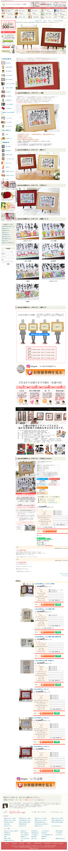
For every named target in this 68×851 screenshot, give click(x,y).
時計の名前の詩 (6, 71)
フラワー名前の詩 (6, 75)
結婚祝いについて (5, 228)
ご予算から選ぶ (7, 823)
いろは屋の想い (14, 843)
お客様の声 (48, 7)
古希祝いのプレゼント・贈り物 (24, 818)
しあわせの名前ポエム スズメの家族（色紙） (45, 609)
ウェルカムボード (6, 126)
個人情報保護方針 (47, 843)
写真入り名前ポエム (59, 830)
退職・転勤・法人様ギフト (9, 822)
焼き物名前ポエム (7, 832)
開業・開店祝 (6, 146)
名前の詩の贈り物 (6, 58)
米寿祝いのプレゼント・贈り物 (9, 820)
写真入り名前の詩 (6, 79)
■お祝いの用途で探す (32, 22)
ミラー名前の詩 (6, 95)
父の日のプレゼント (22, 825)
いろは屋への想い (16, 7)
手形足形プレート (6, 138)
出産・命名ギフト (6, 130)
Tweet (52, 539)
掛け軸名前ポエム (7, 834)
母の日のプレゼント (7, 825)
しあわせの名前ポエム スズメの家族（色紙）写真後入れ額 (48, 637)
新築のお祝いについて (6, 236)
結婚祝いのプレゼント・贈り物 (40, 820)
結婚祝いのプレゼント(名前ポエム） (41, 22)
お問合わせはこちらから (34, 848)
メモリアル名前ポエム (25, 834)
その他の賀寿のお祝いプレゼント (25, 820)
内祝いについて (5, 240)
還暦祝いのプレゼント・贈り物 (9, 818)
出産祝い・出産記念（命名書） (24, 822)
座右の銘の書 (6, 150)
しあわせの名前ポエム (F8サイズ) (41, 718)
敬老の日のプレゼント (39, 825)
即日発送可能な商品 (22, 823)
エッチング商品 (6, 122)
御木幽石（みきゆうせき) (60, 838)
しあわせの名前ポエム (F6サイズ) (41, 689)
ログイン (49, 20)
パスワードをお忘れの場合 (58, 20)
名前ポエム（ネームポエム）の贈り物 (11, 830)
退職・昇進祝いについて (6, 238)
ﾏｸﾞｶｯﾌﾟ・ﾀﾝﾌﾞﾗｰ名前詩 (7, 83)
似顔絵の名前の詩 (6, 67)
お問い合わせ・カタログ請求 (57, 843)
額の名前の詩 (6, 62)
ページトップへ (65, 575)
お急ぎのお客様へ (37, 7)
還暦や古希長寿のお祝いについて (8, 226)
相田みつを (5, 167)
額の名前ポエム (23, 830)
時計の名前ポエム (34, 830)
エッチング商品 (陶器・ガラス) (47, 834)
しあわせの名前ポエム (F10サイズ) (41, 746)
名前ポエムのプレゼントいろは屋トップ (22, 22)
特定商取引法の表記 (38, 843)
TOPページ (6, 7)
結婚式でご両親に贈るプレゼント (58, 820)
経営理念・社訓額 (6, 154)
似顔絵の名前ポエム (35, 832)
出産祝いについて (5, 232)
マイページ (45, 20)
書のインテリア (6, 162)
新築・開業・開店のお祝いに (40, 822)
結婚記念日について (6, 230)
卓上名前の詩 (6, 91)
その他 (4, 179)
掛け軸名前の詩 (6, 100)
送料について (26, 7)
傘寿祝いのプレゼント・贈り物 (57, 818)
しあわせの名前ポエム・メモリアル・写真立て (45, 584)
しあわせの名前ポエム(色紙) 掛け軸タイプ (44, 660)
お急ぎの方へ (22, 843)
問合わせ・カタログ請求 (59, 7)
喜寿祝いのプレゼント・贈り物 (40, 818)
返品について (39, 535)
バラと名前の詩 (8, 108)
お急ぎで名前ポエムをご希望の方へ (41, 823)
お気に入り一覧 (38, 20)
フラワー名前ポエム (45, 830)
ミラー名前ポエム (59, 832)
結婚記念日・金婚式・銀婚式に (57, 822)
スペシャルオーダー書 (7, 158)
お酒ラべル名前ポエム (25, 832)
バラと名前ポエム (34, 834)
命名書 (4, 134)
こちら (61, 812)
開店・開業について (6, 234)
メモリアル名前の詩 (7, 104)
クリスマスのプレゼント (56, 825)
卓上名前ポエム (44, 832)
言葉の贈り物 (5, 142)
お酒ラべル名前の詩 (7, 87)
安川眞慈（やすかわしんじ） (9, 840)
